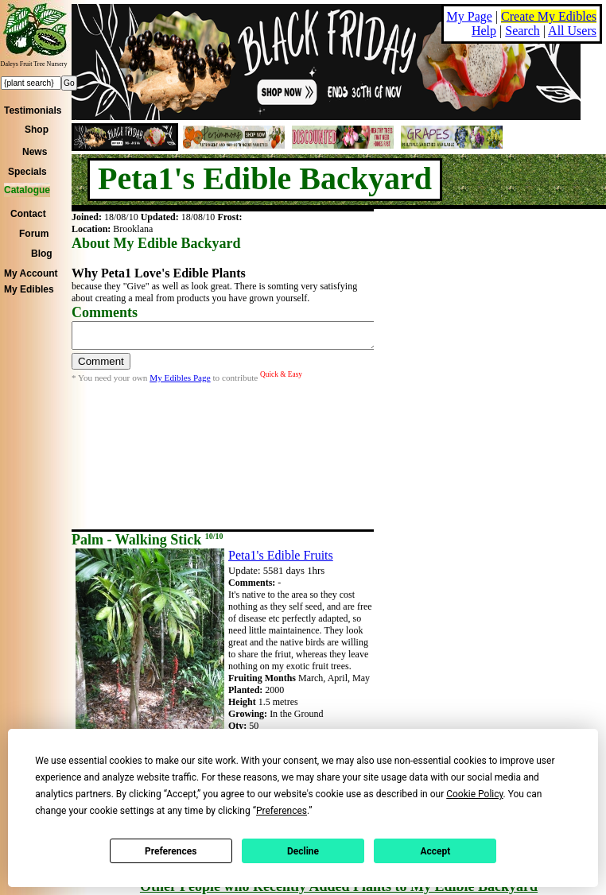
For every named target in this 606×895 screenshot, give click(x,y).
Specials (27, 171)
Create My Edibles (548, 16)
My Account (31, 273)
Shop (37, 129)
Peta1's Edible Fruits (280, 555)
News (34, 151)
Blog (41, 253)
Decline (303, 851)
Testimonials (32, 110)
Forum (34, 233)
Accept (435, 851)
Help (484, 30)
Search (522, 30)
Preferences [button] (281, 810)
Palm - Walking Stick (147, 540)
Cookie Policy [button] (474, 794)
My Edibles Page (180, 382)
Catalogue (27, 190)
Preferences (171, 851)
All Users (572, 30)
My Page (469, 16)
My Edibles (29, 289)
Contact (28, 213)
